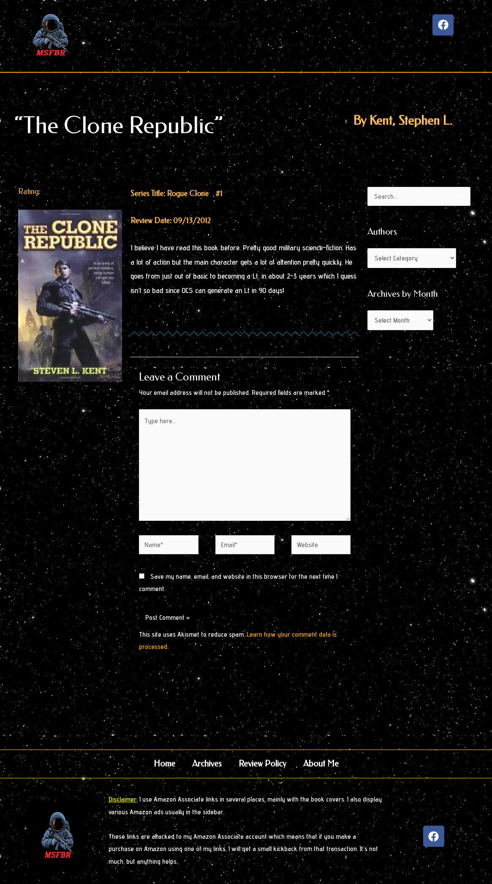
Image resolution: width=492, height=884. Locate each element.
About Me (321, 764)
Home (164, 764)
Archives (207, 764)
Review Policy (262, 764)
